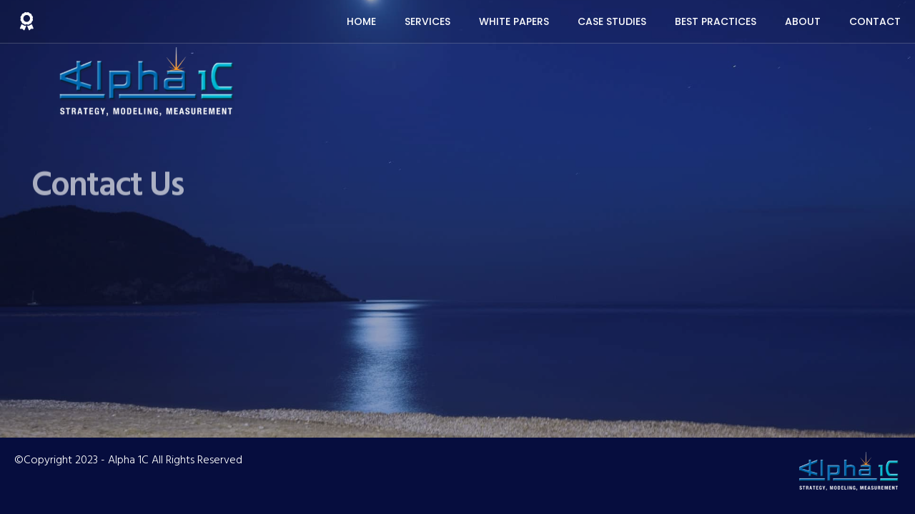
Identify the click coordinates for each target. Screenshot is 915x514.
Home (361, 21)
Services (427, 21)
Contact (875, 21)
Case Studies (612, 21)
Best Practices (715, 21)
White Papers (514, 21)
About (803, 21)
